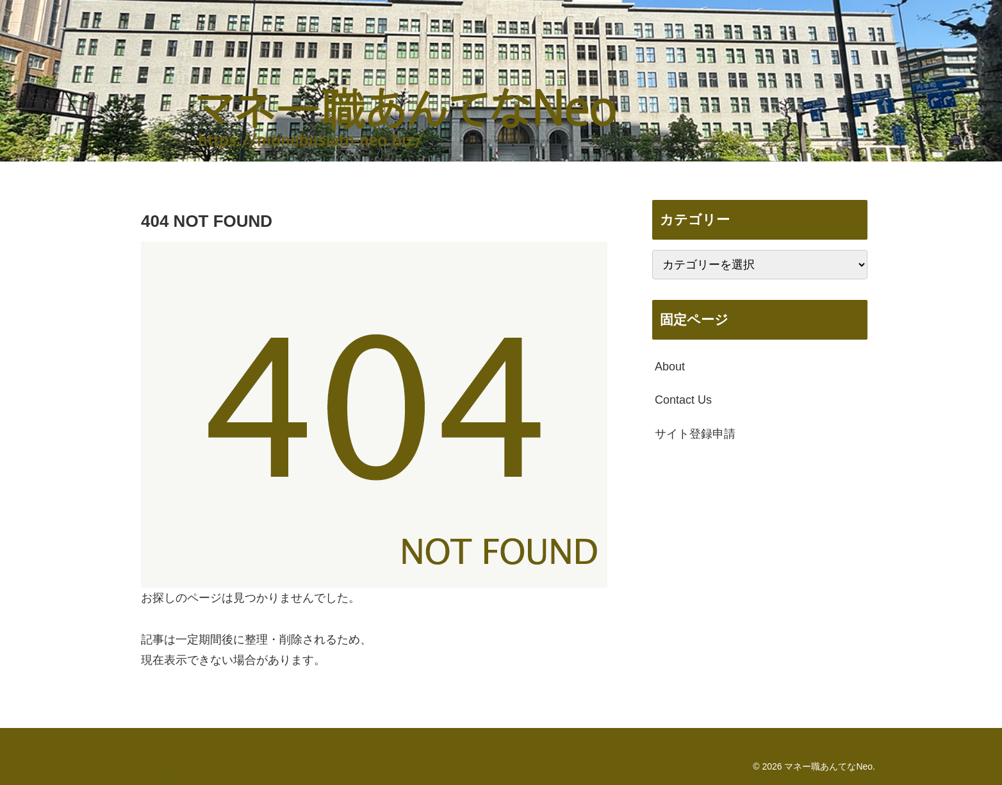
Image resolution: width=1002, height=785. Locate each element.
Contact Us (683, 399)
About (670, 366)
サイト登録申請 (695, 433)
